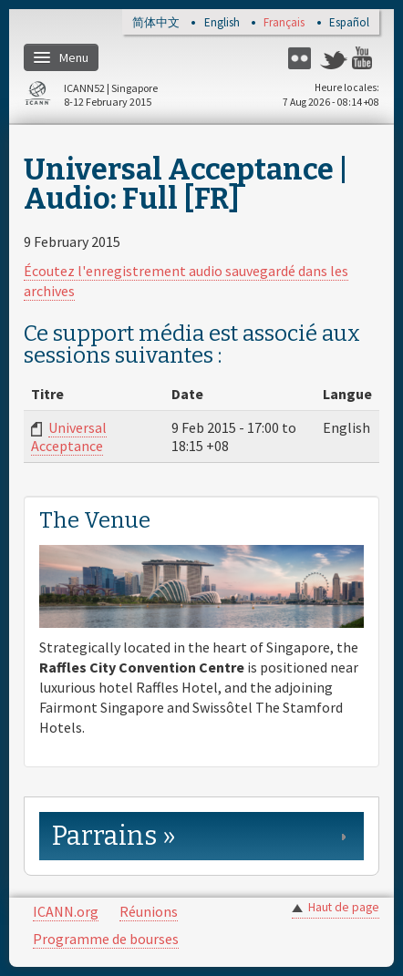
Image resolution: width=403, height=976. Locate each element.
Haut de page (343, 907)
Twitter (333, 57)
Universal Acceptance (69, 436)
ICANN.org (65, 911)
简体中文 (156, 23)
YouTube (365, 57)
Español (349, 23)
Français (284, 23)
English (222, 23)
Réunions (148, 911)
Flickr (301, 57)
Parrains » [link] (114, 836)
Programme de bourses (106, 939)
